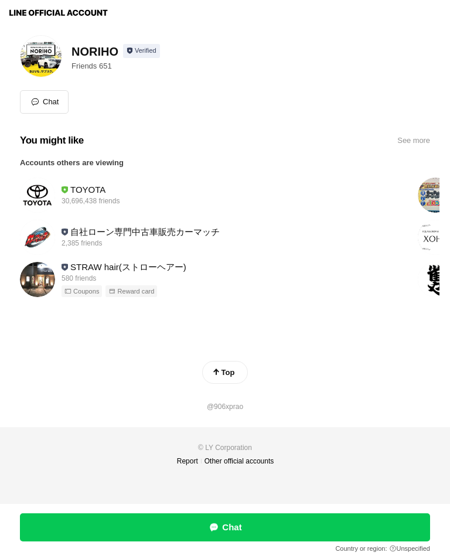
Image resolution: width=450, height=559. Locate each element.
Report (187, 461)
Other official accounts (239, 461)
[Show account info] (141, 51)
